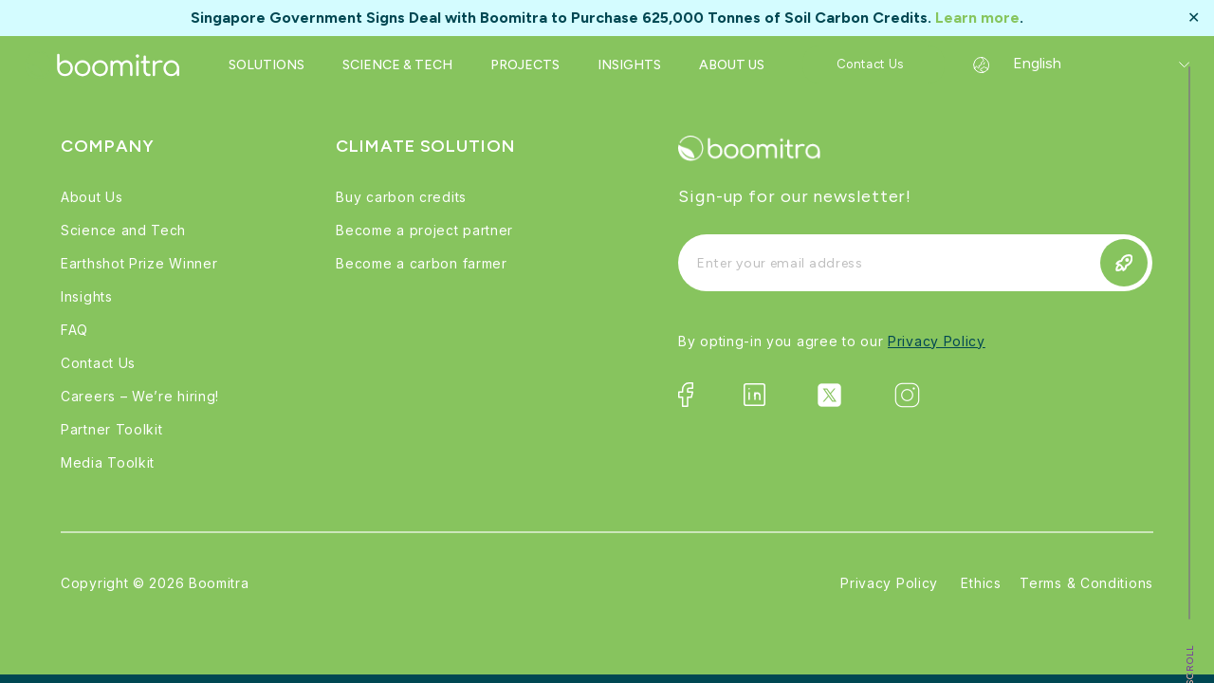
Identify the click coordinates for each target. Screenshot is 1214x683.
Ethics (981, 583)
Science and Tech (123, 230)
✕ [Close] (1193, 18)
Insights (87, 296)
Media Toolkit (108, 462)
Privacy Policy (936, 341)
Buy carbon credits (401, 197)
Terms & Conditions (1086, 583)
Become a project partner (424, 230)
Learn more (977, 18)
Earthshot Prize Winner (139, 263)
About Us (92, 197)
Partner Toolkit (112, 429)
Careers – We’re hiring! (140, 396)
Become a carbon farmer (421, 263)
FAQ (74, 330)
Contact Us (98, 363)
